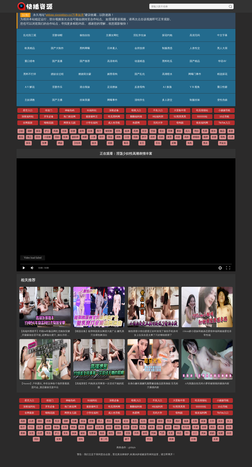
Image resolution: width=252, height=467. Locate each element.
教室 (221, 427)
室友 (65, 433)
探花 (38, 131)
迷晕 (204, 427)
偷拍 (110, 433)
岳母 (65, 427)
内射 (178, 137)
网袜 (73, 427)
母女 (162, 131)
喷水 (213, 131)
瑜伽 (56, 427)
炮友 (117, 421)
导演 (169, 421)
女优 (31, 433)
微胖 (205, 137)
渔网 (48, 427)
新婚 (171, 439)
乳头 (143, 427)
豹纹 (179, 131)
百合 (158, 143)
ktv (187, 433)
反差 (216, 439)
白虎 (231, 137)
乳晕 (205, 131)
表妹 (203, 433)
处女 (126, 421)
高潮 (135, 131)
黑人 (100, 421)
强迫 (110, 137)
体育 (169, 137)
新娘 (23, 433)
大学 (212, 421)
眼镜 (117, 427)
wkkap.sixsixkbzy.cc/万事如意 (65, 14)
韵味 (160, 427)
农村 (152, 137)
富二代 (104, 439)
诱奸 (177, 421)
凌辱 (82, 131)
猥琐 (160, 421)
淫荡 (128, 433)
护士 (47, 131)
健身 (151, 427)
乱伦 (143, 421)
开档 (136, 433)
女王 (142, 143)
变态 (134, 421)
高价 (186, 137)
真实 (21, 137)
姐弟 (127, 131)
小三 (195, 433)
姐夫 (94, 143)
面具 (126, 427)
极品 (222, 131)
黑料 (119, 433)
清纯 (80, 439)
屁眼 (110, 143)
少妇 (21, 131)
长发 (170, 433)
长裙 (195, 427)
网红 (176, 427)
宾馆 (134, 427)
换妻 (231, 131)
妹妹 (74, 433)
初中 (101, 137)
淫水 (38, 137)
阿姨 (153, 433)
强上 (29, 137)
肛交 (144, 131)
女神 (58, 439)
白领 (193, 439)
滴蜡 (152, 421)
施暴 (186, 421)
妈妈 (212, 433)
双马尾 (186, 427)
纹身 (65, 137)
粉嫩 (74, 421)
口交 (127, 137)
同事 (170, 131)
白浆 (90, 131)
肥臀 (91, 421)
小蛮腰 (47, 137)
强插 (135, 137)
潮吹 (40, 421)
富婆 (214, 137)
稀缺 (60, 143)
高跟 (23, 421)
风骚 (55, 131)
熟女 (205, 143)
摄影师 (75, 137)
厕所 (168, 427)
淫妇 (57, 137)
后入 (187, 131)
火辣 (195, 421)
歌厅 (22, 427)
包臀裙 (92, 433)
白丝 (229, 433)
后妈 (161, 137)
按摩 (44, 143)
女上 (229, 421)
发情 (82, 427)
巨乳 (118, 131)
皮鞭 (174, 143)
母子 (99, 131)
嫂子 (127, 439)
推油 (83, 421)
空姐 (153, 131)
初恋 (179, 433)
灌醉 (30, 131)
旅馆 (145, 433)
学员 (48, 433)
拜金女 (222, 143)
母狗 (222, 137)
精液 (203, 421)
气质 (162, 433)
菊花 (126, 143)
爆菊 (109, 427)
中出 (31, 427)
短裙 (220, 433)
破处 (83, 433)
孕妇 (196, 131)
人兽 (93, 137)
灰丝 (220, 421)
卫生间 (77, 143)
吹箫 (73, 131)
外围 (48, 421)
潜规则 (196, 137)
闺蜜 (84, 137)
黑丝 (109, 421)
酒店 (212, 427)
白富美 (99, 427)
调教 (118, 137)
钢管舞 (108, 131)
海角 (189, 143)
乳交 (57, 421)
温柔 (39, 427)
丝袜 (64, 131)
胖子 (144, 137)
